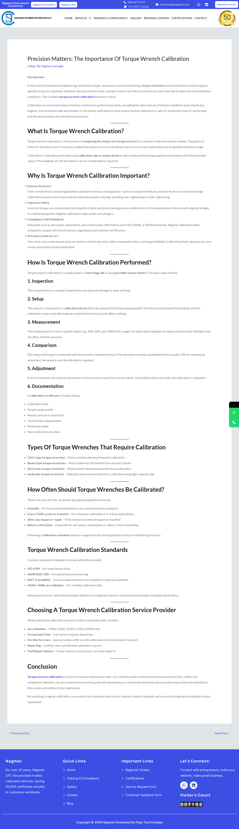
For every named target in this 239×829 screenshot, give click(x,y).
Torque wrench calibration (45, 676)
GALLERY (136, 18)
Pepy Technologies (149, 822)
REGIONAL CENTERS (156, 18)
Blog (32, 66)
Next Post (223, 733)
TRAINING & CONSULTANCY (110, 18)
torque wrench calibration (76, 96)
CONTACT (201, 18)
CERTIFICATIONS (181, 18)
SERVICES (83, 18)
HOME (69, 18)
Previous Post (18, 733)
